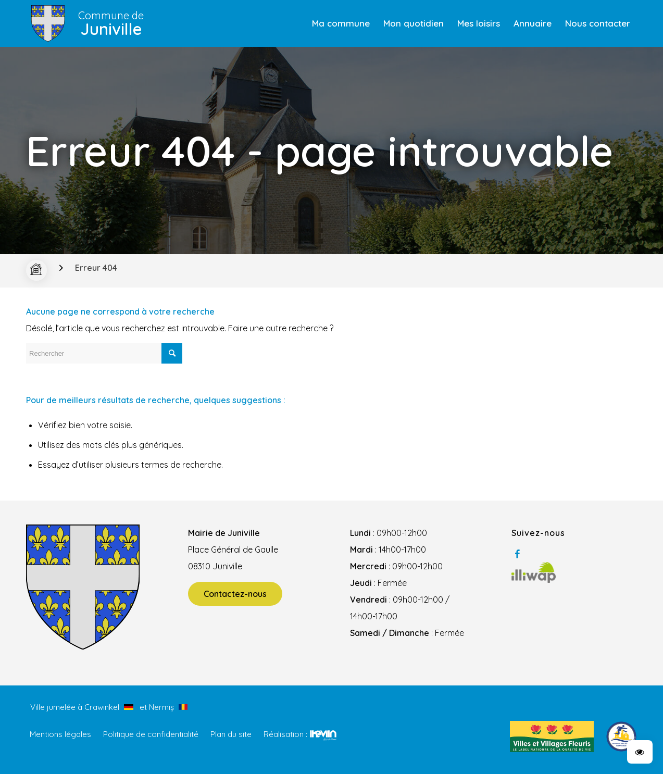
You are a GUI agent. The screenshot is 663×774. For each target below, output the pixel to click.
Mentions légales (60, 734)
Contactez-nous (235, 594)
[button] (640, 752)
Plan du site (231, 734)
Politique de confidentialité (150, 734)
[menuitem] (341, 23)
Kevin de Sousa (323, 735)
